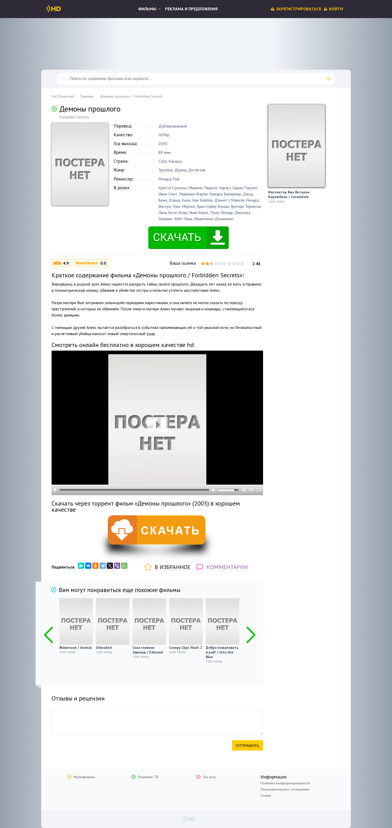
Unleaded (104, 647)
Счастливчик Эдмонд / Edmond (148, 649)
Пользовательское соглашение (284, 789)
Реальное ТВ (148, 777)
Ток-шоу (209, 777)
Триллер (165, 169)
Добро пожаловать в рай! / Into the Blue (222, 652)
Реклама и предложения (191, 8)
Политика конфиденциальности (285, 783)
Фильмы (147, 8)
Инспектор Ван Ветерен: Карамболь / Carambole (289, 194)
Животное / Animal (75, 647)
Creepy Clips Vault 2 (185, 647)
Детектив (197, 169)
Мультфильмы (84, 777)
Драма (180, 169)
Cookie (265, 795)
